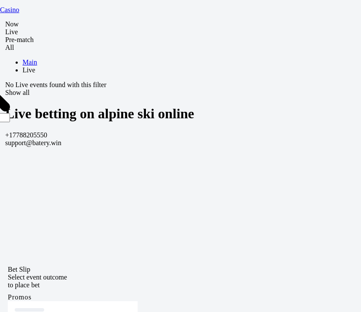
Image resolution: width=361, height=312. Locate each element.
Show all (17, 92)
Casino (9, 9)
